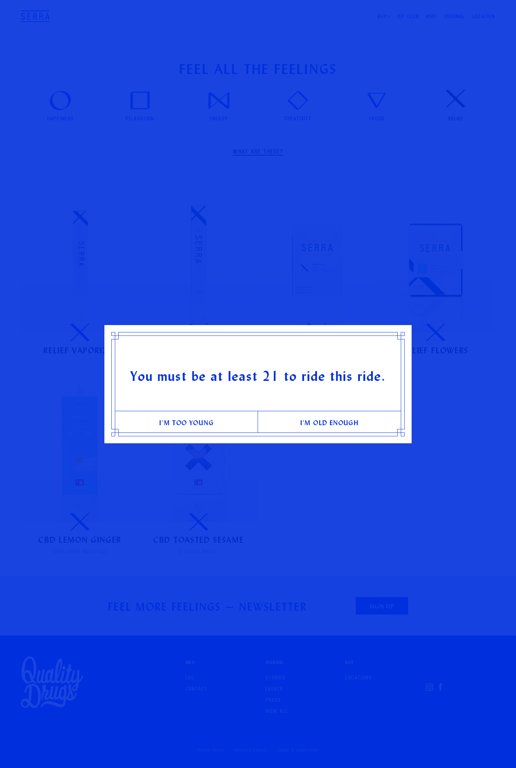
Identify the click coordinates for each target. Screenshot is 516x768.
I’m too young (186, 422)
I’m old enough (329, 422)
